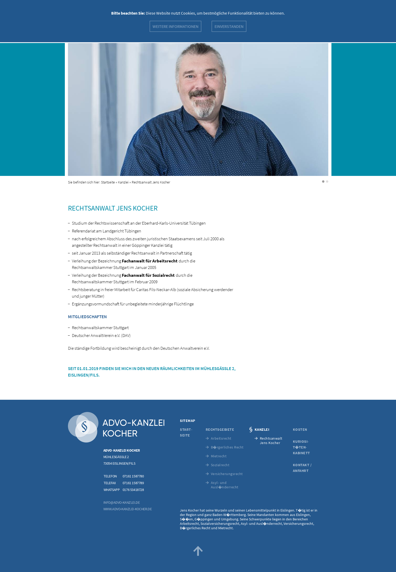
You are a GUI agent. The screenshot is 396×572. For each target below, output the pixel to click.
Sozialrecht (220, 465)
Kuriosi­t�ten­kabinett (301, 447)
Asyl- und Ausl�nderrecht (224, 485)
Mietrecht (219, 456)
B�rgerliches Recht (227, 447)
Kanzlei (123, 182)
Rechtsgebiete (220, 429)
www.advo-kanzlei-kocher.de (127, 509)
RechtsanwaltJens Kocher (271, 440)
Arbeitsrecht (221, 438)
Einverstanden (229, 26)
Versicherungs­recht (227, 474)
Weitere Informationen (175, 26)
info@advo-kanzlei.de (121, 502)
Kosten (300, 429)
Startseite (108, 182)
